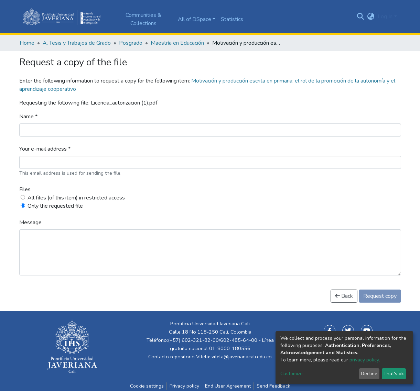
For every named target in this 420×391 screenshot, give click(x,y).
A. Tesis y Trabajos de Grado (77, 43)
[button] (370, 16)
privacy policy (364, 360)
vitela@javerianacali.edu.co (242, 356)
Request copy (380, 296)
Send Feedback (273, 386)
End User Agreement (228, 386)
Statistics (232, 19)
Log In (385, 16)
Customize (291, 373)
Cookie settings (147, 386)
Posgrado (130, 43)
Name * (28, 116)
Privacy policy (184, 386)
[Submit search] (360, 16)
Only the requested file (55, 206)
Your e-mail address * (45, 149)
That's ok (394, 373)
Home (27, 43)
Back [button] (344, 296)
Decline (369, 373)
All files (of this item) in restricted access (76, 198)
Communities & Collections (143, 19)
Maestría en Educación (177, 43)
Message (30, 222)
